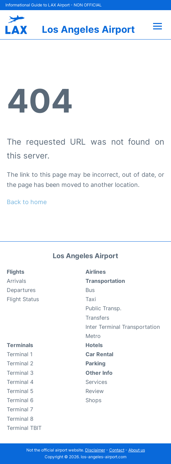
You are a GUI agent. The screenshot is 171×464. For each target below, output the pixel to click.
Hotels (94, 345)
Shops (93, 400)
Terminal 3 (20, 372)
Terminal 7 (20, 409)
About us (136, 450)
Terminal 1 (19, 354)
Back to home (27, 201)
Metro (93, 336)
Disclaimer (95, 450)
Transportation (105, 280)
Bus (90, 290)
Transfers (97, 317)
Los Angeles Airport (88, 29)
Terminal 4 (20, 381)
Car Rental (99, 354)
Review (95, 391)
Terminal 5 (20, 391)
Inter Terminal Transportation (123, 326)
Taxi (91, 299)
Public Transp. (103, 308)
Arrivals (16, 280)
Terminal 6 (20, 400)
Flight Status (23, 299)
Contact (116, 450)
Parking (95, 363)
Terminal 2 (20, 363)
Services (96, 381)
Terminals (20, 345)
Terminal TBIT (24, 427)
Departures (21, 290)
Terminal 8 (20, 418)
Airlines (96, 271)
